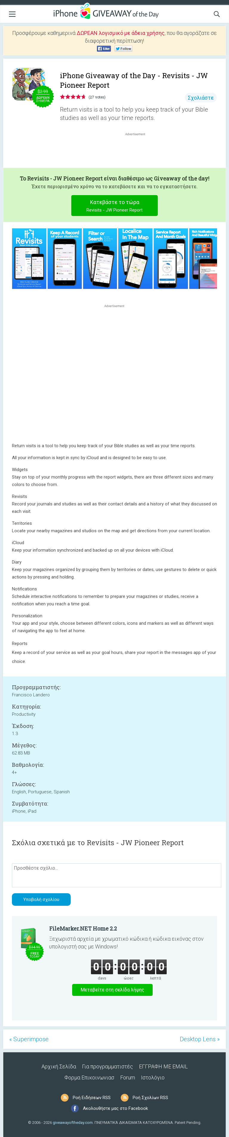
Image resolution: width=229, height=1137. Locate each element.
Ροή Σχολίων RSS (150, 1097)
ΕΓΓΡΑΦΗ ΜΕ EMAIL (163, 1066)
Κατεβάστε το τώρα (115, 206)
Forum (127, 1077)
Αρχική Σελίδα (58, 1066)
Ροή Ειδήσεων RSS (92, 1097)
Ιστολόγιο (153, 1077)
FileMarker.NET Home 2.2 (83, 928)
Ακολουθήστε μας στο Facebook (115, 1108)
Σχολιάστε (201, 98)
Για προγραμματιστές (107, 1066)
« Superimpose (29, 1039)
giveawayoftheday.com (73, 1122)
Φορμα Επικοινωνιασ (89, 1077)
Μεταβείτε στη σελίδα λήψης (112, 990)
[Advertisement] (138, 151)
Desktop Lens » (200, 1039)
